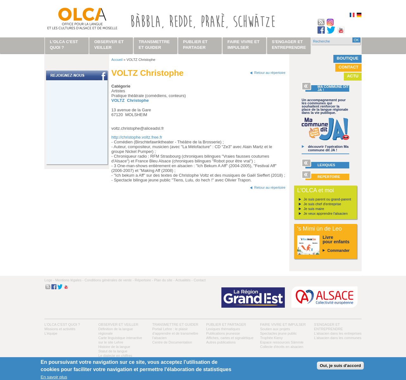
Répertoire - (144, 280)
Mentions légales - (69, 280)
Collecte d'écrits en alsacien (281, 347)
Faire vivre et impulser (283, 324)
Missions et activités (59, 329)
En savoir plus (54, 377)
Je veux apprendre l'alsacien (326, 213)
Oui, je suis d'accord (340, 365)
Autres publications (221, 342)
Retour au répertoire (269, 73)
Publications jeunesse (223, 333)
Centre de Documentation (172, 342)
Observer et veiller (118, 324)
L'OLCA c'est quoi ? (62, 324)
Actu (352, 76)
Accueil (116, 60)
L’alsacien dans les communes (337, 338)
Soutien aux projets (275, 329)
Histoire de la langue (114, 347)
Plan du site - (164, 280)
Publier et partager (226, 324)
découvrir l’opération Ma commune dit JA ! (328, 148)
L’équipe (50, 333)
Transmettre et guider (175, 324)
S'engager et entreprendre (289, 44)
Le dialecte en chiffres (115, 355)
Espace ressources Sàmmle (282, 342)
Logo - (49, 280)
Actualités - (184, 280)
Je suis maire (314, 209)
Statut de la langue (113, 351)
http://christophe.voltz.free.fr (136, 137)
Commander (338, 250)
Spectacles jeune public (278, 333)
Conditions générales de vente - (109, 280)
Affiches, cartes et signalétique (229, 338)
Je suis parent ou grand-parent (327, 199)
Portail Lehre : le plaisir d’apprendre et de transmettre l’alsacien (175, 333)
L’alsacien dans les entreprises (338, 333)
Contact (348, 67)
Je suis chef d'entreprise (322, 204)
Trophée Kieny (271, 338)
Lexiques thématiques (223, 329)
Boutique (347, 58)
